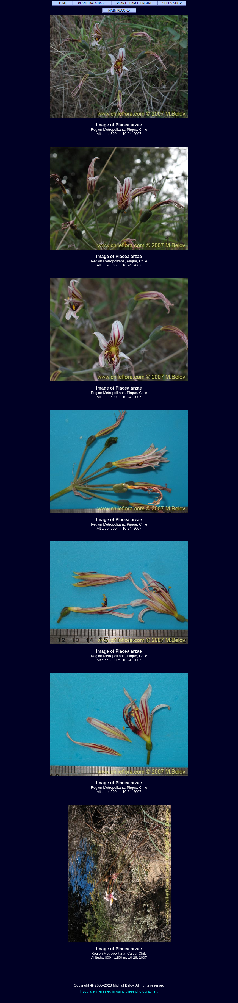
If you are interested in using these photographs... (119, 991)
